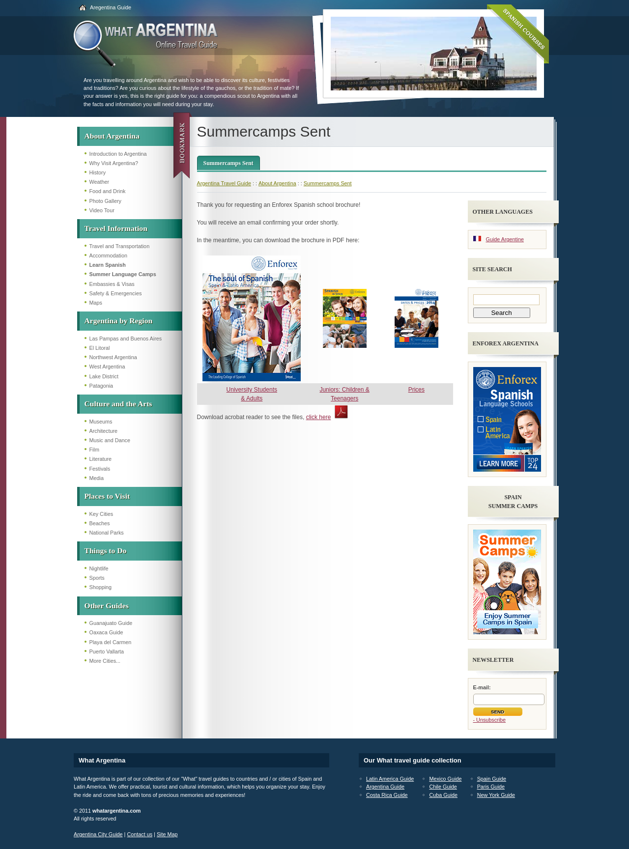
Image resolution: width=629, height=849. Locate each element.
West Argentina (107, 366)
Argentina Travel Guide (224, 183)
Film (94, 450)
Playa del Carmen (110, 642)
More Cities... (105, 661)
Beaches (99, 523)
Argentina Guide (385, 787)
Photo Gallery (105, 201)
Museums (101, 421)
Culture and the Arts (118, 403)
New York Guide (496, 795)
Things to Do (106, 550)
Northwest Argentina (113, 357)
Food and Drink (107, 191)
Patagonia (101, 386)
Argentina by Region (119, 320)
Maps (95, 303)
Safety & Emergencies (115, 293)
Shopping (100, 587)
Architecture (103, 431)
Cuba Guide (443, 795)
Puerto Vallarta (106, 651)
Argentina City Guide (98, 834)
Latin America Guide (390, 779)
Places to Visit (107, 496)
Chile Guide (443, 787)
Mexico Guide (445, 779)
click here (318, 417)
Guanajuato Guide (111, 623)
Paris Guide (491, 787)
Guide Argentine (505, 239)
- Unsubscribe (489, 720)
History (97, 172)
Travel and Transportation (119, 246)
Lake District (103, 376)
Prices (416, 389)
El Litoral (99, 348)
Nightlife (99, 568)
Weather (99, 182)
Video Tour (101, 210)
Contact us (139, 834)
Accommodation (108, 255)
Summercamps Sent (228, 163)
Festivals (100, 469)
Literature (100, 459)
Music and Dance (109, 440)
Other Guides (107, 605)
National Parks (106, 533)
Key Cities (101, 514)
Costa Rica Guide (387, 795)
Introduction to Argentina (118, 154)
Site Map (167, 834)
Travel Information (116, 228)
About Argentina (112, 136)
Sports (97, 578)
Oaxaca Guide (106, 632)
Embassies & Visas (112, 284)
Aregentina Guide (110, 7)
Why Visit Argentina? (113, 163)
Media (96, 478)
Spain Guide (491, 779)
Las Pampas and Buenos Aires (125, 338)
